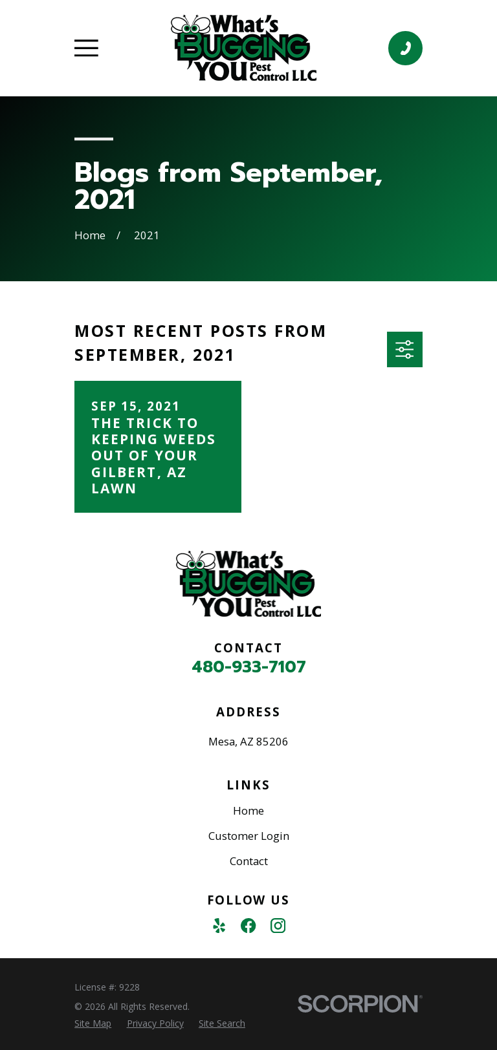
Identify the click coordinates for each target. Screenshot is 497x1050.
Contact (249, 860)
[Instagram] (278, 925)
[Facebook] (248, 925)
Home (248, 810)
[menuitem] (92, 1024)
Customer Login (248, 835)
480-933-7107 (249, 667)
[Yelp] (219, 925)
